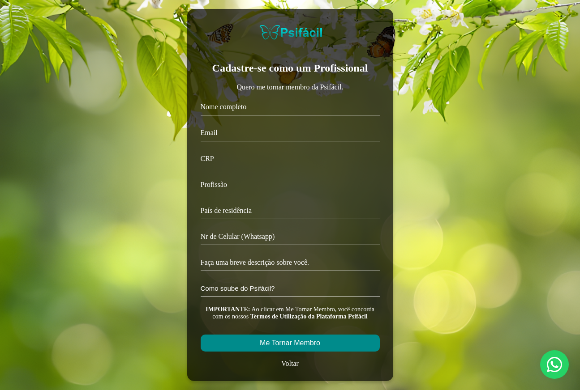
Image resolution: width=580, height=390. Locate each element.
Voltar (290, 363)
